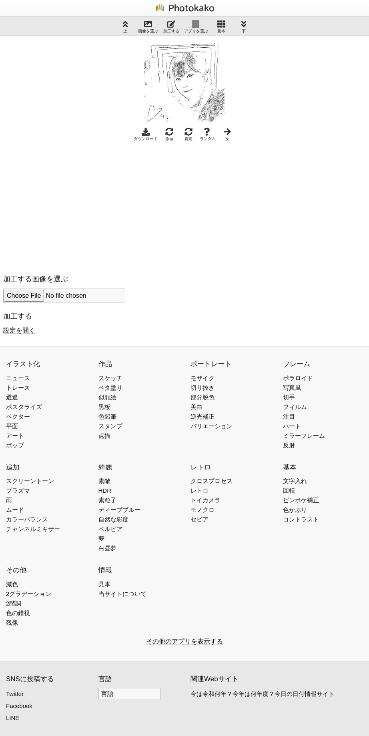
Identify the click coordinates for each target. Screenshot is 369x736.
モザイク (203, 378)
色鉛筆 (107, 416)
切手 (289, 397)
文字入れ (295, 480)
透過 (12, 397)
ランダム (208, 134)
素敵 (104, 480)
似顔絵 (107, 397)
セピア (200, 519)
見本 (221, 26)
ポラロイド (298, 378)
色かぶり (295, 509)
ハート (292, 426)
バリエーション (212, 426)
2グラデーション (28, 593)
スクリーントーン (30, 480)
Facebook (19, 705)
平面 (12, 426)
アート (15, 435)
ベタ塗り (110, 387)
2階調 (13, 603)
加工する (171, 26)
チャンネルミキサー (33, 528)
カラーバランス (27, 519)
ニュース (18, 378)
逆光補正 (203, 416)
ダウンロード (146, 134)
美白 (197, 406)
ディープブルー (119, 509)
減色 (12, 584)
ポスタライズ (24, 406)
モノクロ (203, 509)
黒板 (104, 406)
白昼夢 (107, 548)
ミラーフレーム (304, 435)
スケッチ (110, 378)
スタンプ (110, 426)
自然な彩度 (113, 519)
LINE (12, 717)
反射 (289, 445)
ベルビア (110, 528)
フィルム (295, 406)
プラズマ (18, 490)
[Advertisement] (70, 206)
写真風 (292, 387)
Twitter (15, 693)
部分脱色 (203, 397)
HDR (105, 490)
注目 (289, 416)
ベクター (18, 416)
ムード (15, 509)
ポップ (15, 445)
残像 (12, 622)
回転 (289, 490)
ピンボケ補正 (301, 500)
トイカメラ (206, 500)
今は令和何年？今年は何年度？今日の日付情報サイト (263, 693)
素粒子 (107, 500)
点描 (104, 435)
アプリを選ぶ (196, 26)
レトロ (200, 490)
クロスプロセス (212, 480)
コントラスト (301, 519)
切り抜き (203, 387)
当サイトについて (122, 593)
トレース (18, 387)
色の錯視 (18, 613)
